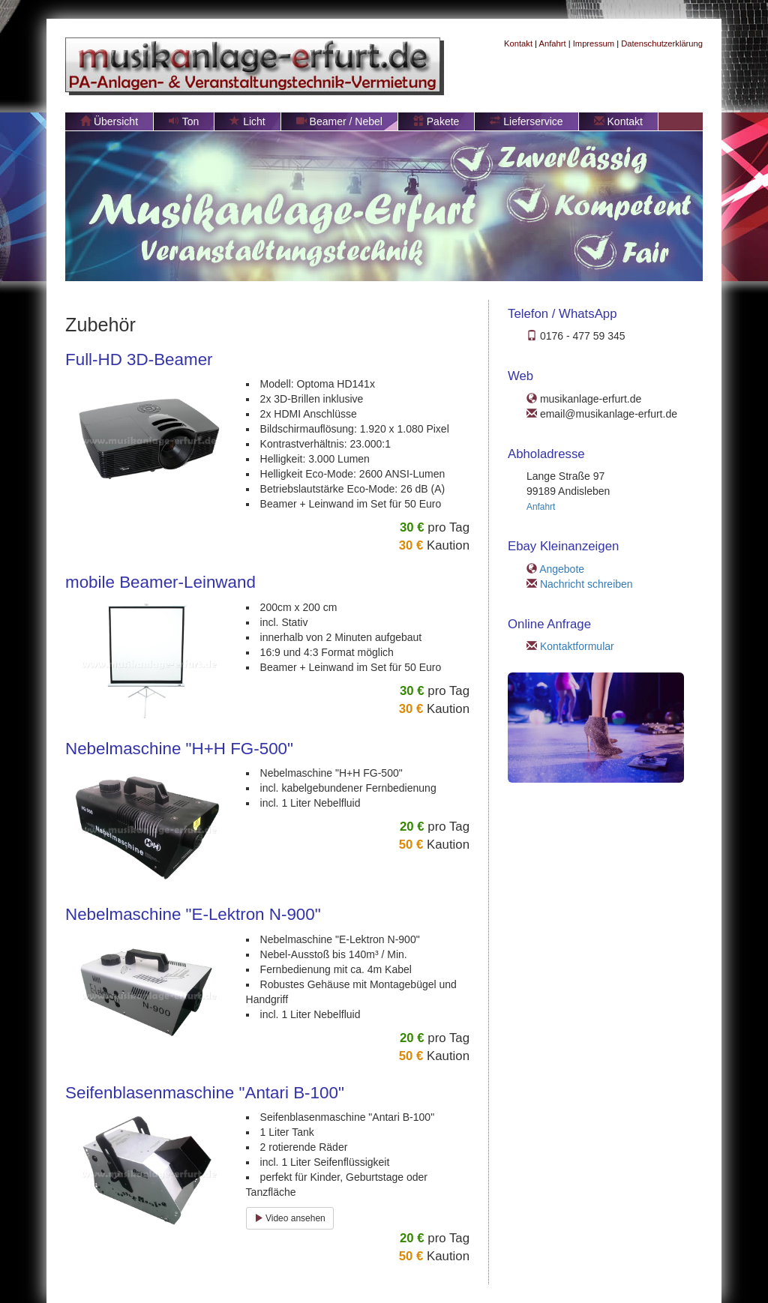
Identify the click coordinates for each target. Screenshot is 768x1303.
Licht (247, 121)
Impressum (593, 43)
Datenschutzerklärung (662, 43)
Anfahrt (552, 43)
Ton (184, 121)
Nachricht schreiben (586, 584)
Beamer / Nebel (339, 121)
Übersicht (109, 121)
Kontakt (518, 43)
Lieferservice (526, 121)
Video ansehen (290, 1218)
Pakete (436, 121)
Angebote (561, 569)
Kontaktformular (577, 646)
